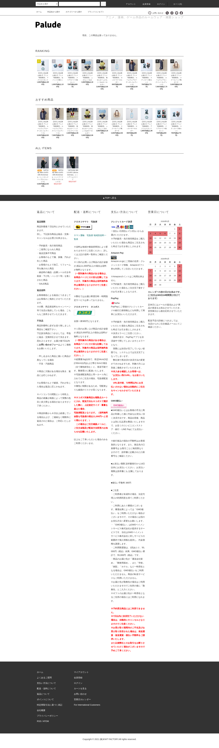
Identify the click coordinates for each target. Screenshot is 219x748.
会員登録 (145, 4)
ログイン (159, 4)
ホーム (39, 12)
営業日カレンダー (82, 699)
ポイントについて (45, 699)
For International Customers (87, 705)
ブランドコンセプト (94, 12)
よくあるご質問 (44, 677)
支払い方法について (46, 683)
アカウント (129, 4)
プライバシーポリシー (47, 716)
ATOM (46, 721)
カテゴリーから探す (72, 12)
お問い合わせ (155, 13)
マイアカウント (81, 672)
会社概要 (41, 710)
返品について (43, 694)
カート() (176, 4)
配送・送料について (46, 688)
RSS (39, 721)
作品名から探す (52, 12)
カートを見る (80, 688)
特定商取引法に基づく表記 (49, 705)
